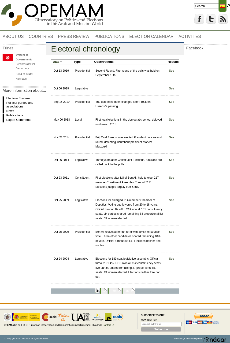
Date (58, 61)
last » (129, 290)
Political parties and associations (19, 104)
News (10, 111)
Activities (189, 36)
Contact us (108, 325)
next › (115, 290)
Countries (41, 36)
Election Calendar (151, 36)
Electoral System (18, 98)
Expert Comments (18, 120)
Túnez (8, 48)
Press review (73, 36)
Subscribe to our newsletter (152, 317)
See (171, 70)
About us (13, 36)
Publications (109, 36)
